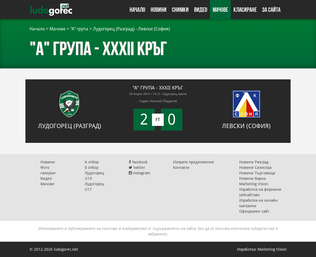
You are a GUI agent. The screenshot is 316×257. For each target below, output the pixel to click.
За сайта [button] (271, 9)
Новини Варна (252, 178)
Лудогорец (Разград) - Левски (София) (131, 28)
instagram (139, 173)
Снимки (180, 9)
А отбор (92, 162)
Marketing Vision (253, 184)
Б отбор (91, 167)
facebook (138, 162)
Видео (200, 9)
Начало (137, 9)
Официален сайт (254, 211)
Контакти (181, 167)
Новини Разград (253, 162)
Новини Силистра (255, 167)
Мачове (220, 9)
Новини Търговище (257, 173)
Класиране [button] (245, 9)
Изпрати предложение (193, 162)
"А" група (79, 28)
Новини (158, 9)
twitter (137, 167)
